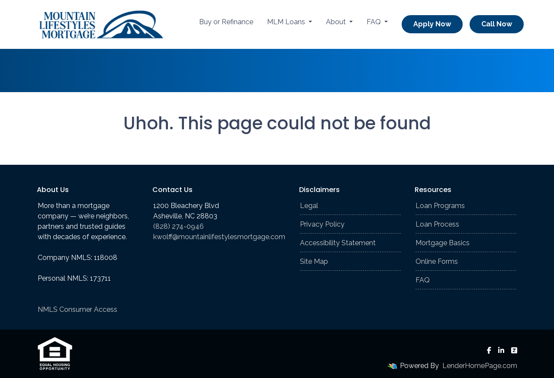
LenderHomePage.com (479, 366)
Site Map (314, 261)
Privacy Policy (322, 224)
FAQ (375, 22)
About (337, 22)
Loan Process (437, 224)
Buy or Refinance (226, 22)
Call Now (496, 24)
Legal (309, 206)
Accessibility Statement (338, 243)
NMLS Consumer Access (77, 309)
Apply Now (432, 24)
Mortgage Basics (443, 243)
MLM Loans (287, 22)
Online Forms (437, 261)
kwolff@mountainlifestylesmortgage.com (219, 237)
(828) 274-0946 (178, 226)
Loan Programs (440, 206)
